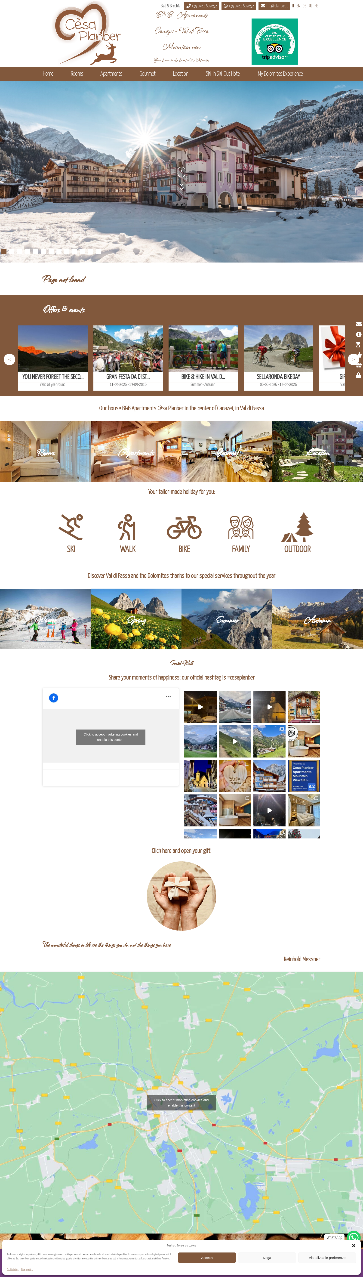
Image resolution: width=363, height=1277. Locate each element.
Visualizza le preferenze (327, 1258)
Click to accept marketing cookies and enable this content (111, 737)
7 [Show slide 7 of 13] (51, 251)
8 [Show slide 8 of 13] (59, 251)
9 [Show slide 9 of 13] (66, 251)
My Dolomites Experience (280, 74)
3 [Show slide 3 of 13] (19, 251)
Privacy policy (27, 1269)
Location (180, 74)
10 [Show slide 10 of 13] (74, 251)
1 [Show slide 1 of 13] (3, 251)
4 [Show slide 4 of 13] (27, 251)
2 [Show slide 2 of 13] (11, 251)
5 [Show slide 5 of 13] (35, 251)
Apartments (111, 74)
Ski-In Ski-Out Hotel (223, 74)
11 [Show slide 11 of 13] (82, 251)
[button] (353, 1245)
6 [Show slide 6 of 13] (43, 251)
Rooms (77, 74)
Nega (267, 1258)
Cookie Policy (12, 1269)
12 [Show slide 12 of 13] (90, 251)
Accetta (207, 1258)
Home (48, 74)
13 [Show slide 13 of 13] (98, 251)
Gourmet (147, 74)
